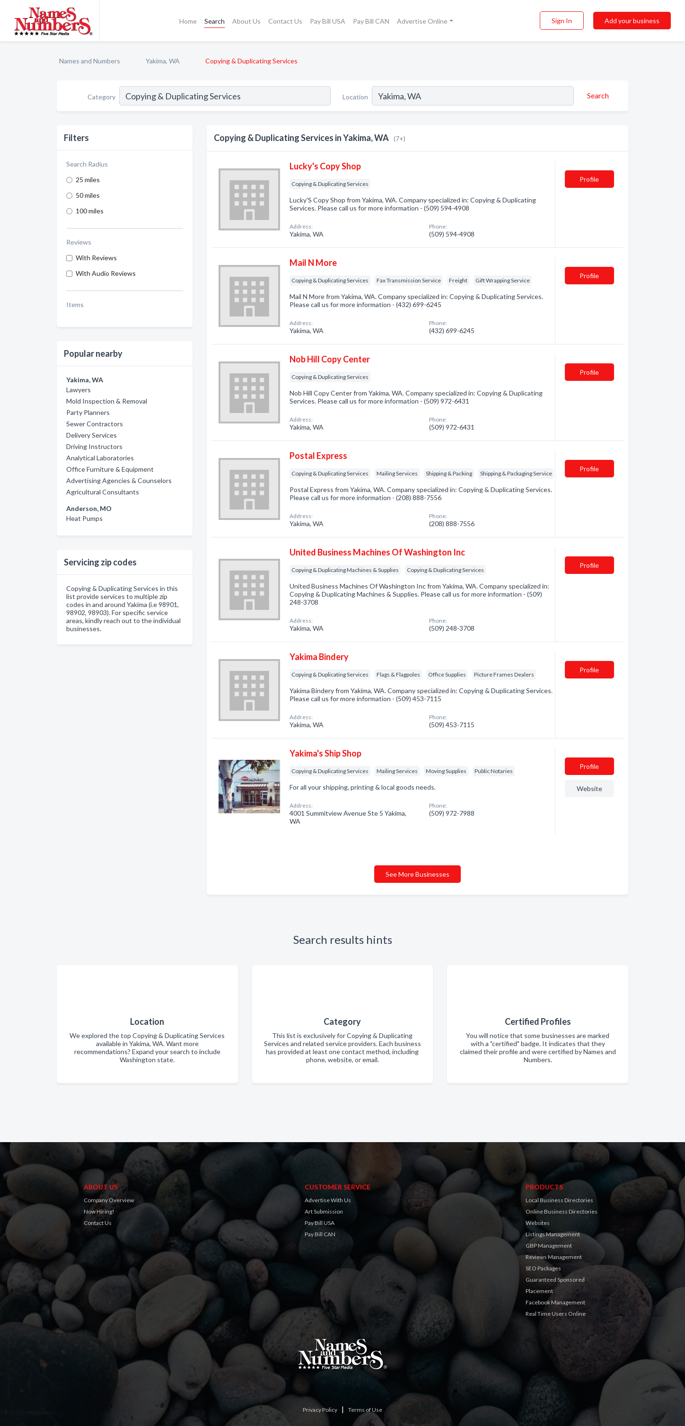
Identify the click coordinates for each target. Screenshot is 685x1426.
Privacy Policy (320, 1409)
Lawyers (78, 390)
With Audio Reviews (106, 273)
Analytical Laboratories (100, 458)
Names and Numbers (89, 61)
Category (101, 97)
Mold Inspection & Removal (106, 401)
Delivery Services (91, 435)
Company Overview (109, 1200)
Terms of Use (365, 1409)
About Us (246, 21)
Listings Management (553, 1234)
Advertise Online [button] (422, 21)
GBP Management (549, 1245)
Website (589, 788)
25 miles (88, 180)
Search (214, 21)
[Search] (596, 95)
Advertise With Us (328, 1200)
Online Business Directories (561, 1211)
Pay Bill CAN (371, 21)
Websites (538, 1222)
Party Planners (88, 412)
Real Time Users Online (556, 1313)
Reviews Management (554, 1256)
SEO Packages (543, 1268)
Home (188, 21)
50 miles (88, 195)
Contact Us (285, 21)
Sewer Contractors (94, 424)
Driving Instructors (94, 446)
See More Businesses (417, 874)
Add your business (632, 21)
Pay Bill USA (327, 21)
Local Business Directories (559, 1200)
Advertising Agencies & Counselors (119, 480)
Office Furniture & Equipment (110, 469)
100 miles (90, 211)
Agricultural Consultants (102, 492)
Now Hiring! (99, 1211)
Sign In (562, 21)
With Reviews (96, 258)
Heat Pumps (84, 518)
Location (355, 97)
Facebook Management (555, 1302)
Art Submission (324, 1211)
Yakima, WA (163, 61)
